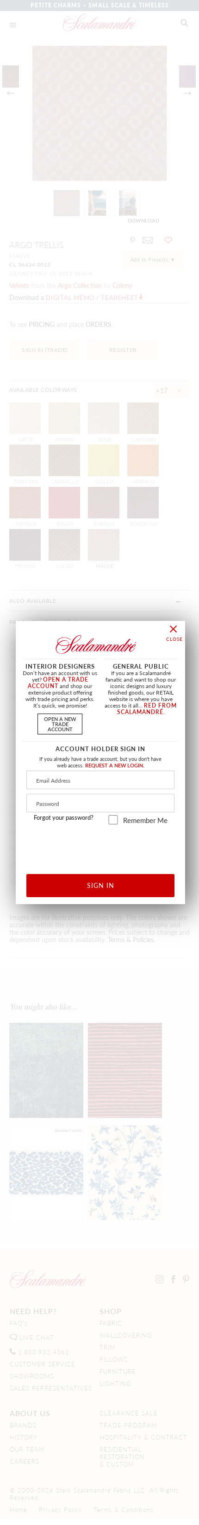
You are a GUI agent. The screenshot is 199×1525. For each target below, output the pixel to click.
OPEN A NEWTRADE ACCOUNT (60, 724)
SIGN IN (100, 885)
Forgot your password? (63, 817)
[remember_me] (113, 819)
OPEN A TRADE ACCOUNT (58, 683)
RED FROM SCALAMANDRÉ (147, 709)
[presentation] (100, 846)
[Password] (100, 803)
